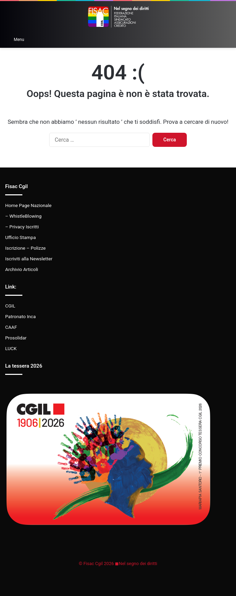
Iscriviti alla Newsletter (28, 258)
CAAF (11, 327)
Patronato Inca (20, 316)
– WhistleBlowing (23, 216)
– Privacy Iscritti (22, 226)
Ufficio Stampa (20, 237)
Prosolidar (15, 337)
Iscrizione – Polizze (25, 248)
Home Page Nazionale (28, 205)
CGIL (10, 305)
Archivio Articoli (21, 269)
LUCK (11, 348)
